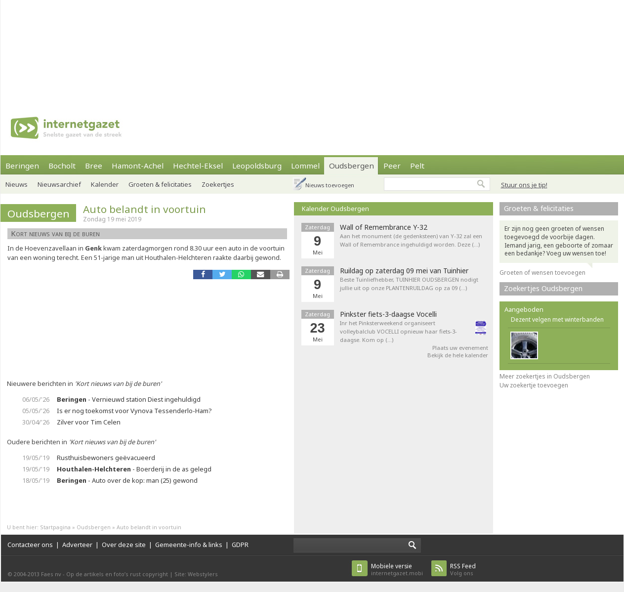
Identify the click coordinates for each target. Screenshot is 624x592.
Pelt (417, 165)
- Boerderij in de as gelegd (134, 469)
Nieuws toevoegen (329, 185)
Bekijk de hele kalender (457, 355)
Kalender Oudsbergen (335, 208)
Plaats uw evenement (460, 347)
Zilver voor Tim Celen (89, 422)
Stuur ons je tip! (524, 184)
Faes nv (51, 574)
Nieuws (16, 184)
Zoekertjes (218, 184)
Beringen (22, 165)
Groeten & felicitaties (160, 184)
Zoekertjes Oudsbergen (543, 288)
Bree (93, 165)
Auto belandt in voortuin (144, 209)
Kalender (105, 184)
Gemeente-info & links (188, 544)
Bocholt (62, 165)
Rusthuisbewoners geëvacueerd (106, 457)
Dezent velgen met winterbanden (557, 319)
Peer (392, 165)
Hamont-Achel (138, 165)
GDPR (240, 544)
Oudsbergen (351, 165)
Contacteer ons (30, 544)
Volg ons (463, 569)
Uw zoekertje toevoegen (533, 385)
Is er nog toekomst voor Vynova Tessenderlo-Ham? (134, 410)
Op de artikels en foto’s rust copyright (117, 574)
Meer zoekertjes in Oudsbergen (544, 376)
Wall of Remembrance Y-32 (383, 227)
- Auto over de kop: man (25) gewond (127, 480)
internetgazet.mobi (397, 569)
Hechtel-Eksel (198, 165)
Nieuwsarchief (59, 184)
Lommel (305, 165)
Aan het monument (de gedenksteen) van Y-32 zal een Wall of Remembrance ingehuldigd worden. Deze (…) (411, 240)
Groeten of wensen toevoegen (542, 272)
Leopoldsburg (257, 165)
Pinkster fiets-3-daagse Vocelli (388, 314)
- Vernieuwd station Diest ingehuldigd (129, 399)
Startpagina (55, 527)
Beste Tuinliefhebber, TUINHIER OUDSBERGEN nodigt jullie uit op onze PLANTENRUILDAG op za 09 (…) (409, 284)
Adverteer (77, 544)
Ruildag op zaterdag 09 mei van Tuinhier (404, 270)
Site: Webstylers (196, 574)
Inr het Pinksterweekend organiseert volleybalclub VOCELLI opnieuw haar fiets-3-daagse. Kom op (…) (398, 331)
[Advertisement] (129, 49)
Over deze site (124, 544)
